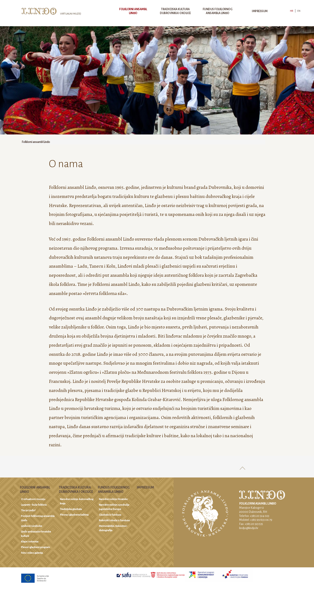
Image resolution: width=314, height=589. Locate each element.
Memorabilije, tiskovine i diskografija (113, 528)
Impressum (259, 11)
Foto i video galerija (32, 553)
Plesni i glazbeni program (35, 547)
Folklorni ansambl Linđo (133, 11)
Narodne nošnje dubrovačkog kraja (76, 501)
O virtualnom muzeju (33, 499)
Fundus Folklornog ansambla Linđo (217, 11)
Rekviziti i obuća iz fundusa (114, 520)
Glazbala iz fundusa (110, 514)
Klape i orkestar (30, 541)
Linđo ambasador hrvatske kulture (36, 533)
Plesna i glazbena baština (74, 514)
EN (298, 11)
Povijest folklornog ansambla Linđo (38, 518)
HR (291, 11)
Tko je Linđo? (28, 510)
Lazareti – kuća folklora (34, 504)
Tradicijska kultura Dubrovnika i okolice (175, 11)
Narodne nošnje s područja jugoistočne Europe (114, 507)
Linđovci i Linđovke (31, 526)
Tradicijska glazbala (71, 509)
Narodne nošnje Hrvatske (113, 499)
